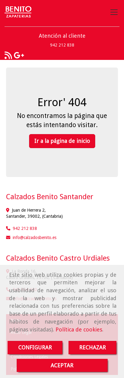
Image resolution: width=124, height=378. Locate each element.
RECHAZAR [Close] (92, 347)
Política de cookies (78, 329)
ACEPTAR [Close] (62, 365)
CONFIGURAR (35, 347)
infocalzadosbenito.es (34, 237)
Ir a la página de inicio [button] (62, 141)
